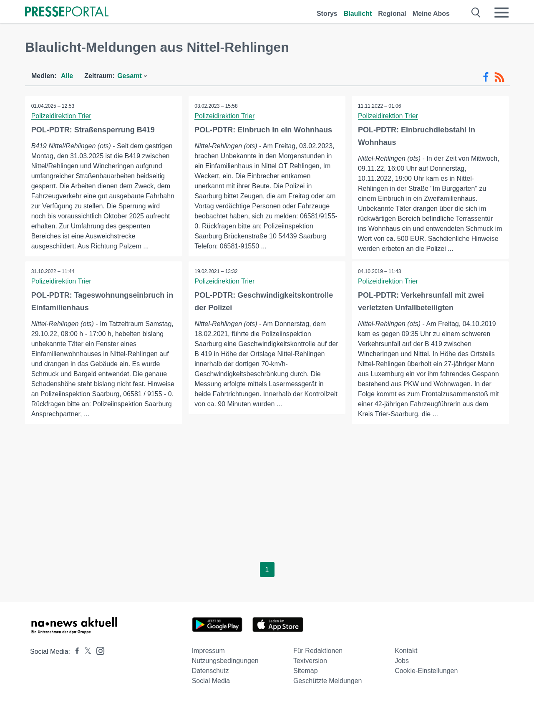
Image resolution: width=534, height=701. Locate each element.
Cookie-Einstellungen (426, 670)
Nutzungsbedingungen (225, 660)
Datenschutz (210, 670)
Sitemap (305, 670)
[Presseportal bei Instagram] (97, 650)
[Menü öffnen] (501, 12)
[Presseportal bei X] (85, 651)
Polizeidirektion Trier (61, 115)
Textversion (310, 660)
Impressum (208, 650)
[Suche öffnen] (476, 12)
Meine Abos (431, 13)
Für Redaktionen (318, 650)
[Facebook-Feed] (486, 77)
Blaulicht (358, 13)
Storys (327, 13)
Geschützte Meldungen (327, 680)
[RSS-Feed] (499, 77)
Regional (392, 13)
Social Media (211, 680)
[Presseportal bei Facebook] (74, 651)
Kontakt (406, 650)
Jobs (402, 660)
